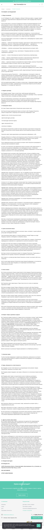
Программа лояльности (6, 510)
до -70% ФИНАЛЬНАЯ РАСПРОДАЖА (22, 1)
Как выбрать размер (27, 506)
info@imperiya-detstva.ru (8, 514)
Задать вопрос (22, 495)
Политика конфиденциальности (30, 508)
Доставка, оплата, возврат (28, 504)
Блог (2, 508)
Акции (2, 506)
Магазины (3, 504)
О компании (4, 501)
